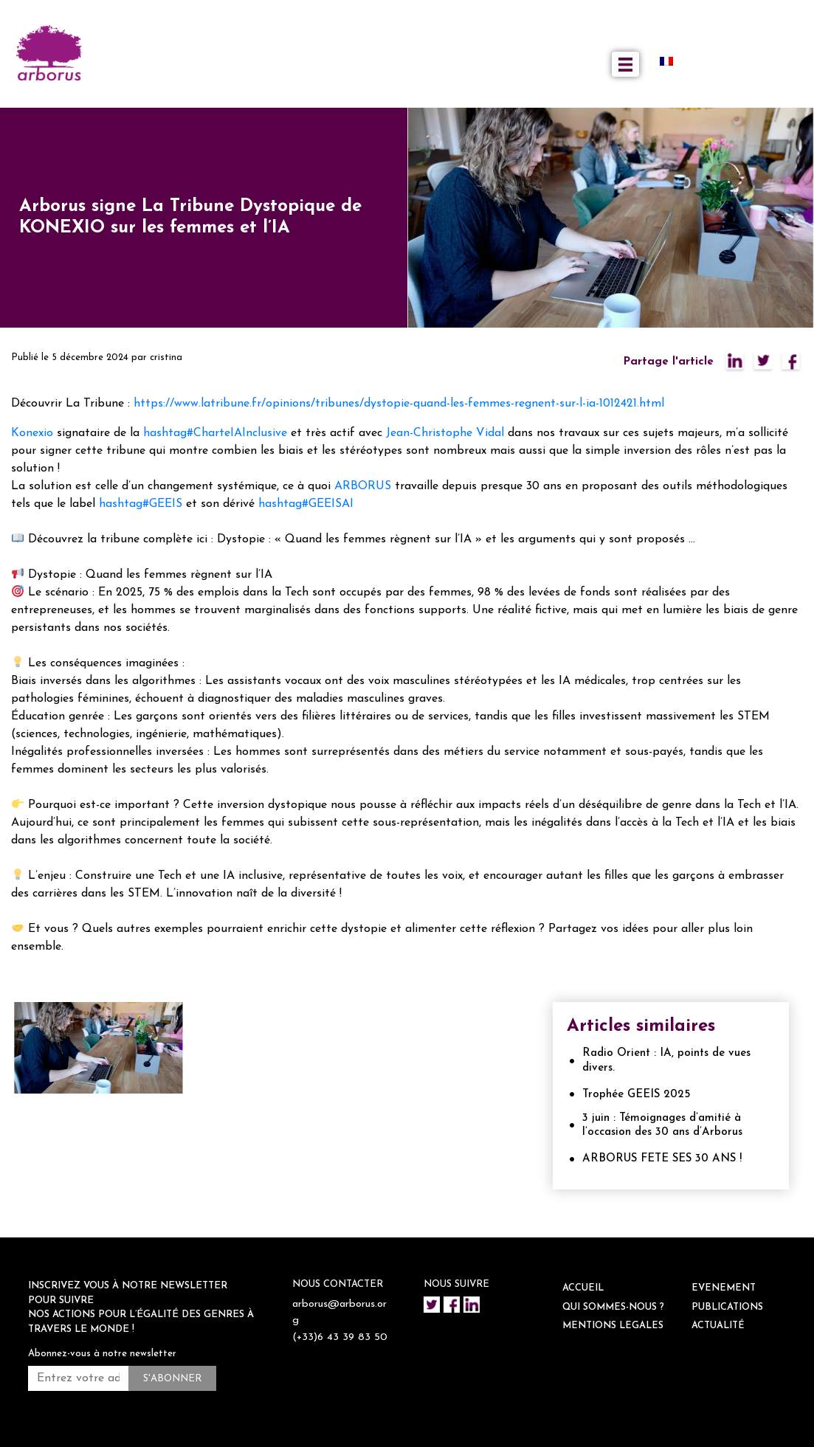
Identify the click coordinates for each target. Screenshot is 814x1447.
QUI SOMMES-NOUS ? (613, 1307)
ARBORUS (362, 486)
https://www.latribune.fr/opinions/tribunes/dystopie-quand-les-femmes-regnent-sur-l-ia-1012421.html (399, 404)
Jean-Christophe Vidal (445, 433)
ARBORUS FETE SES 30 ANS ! (662, 1158)
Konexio (32, 433)
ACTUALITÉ (718, 1325)
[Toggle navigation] (625, 64)
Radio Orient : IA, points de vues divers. (666, 1061)
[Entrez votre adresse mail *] (78, 1378)
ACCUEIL (583, 1288)
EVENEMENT (723, 1288)
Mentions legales (612, 1325)
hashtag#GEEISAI (305, 504)
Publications (727, 1307)
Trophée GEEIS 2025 (636, 1094)
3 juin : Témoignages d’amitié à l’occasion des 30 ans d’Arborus (662, 1126)
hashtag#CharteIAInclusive (215, 433)
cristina (166, 357)
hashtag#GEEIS (140, 504)
